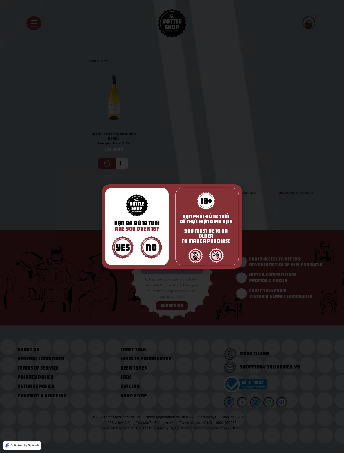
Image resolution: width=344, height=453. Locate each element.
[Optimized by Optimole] (22, 445)
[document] (172, 226)
